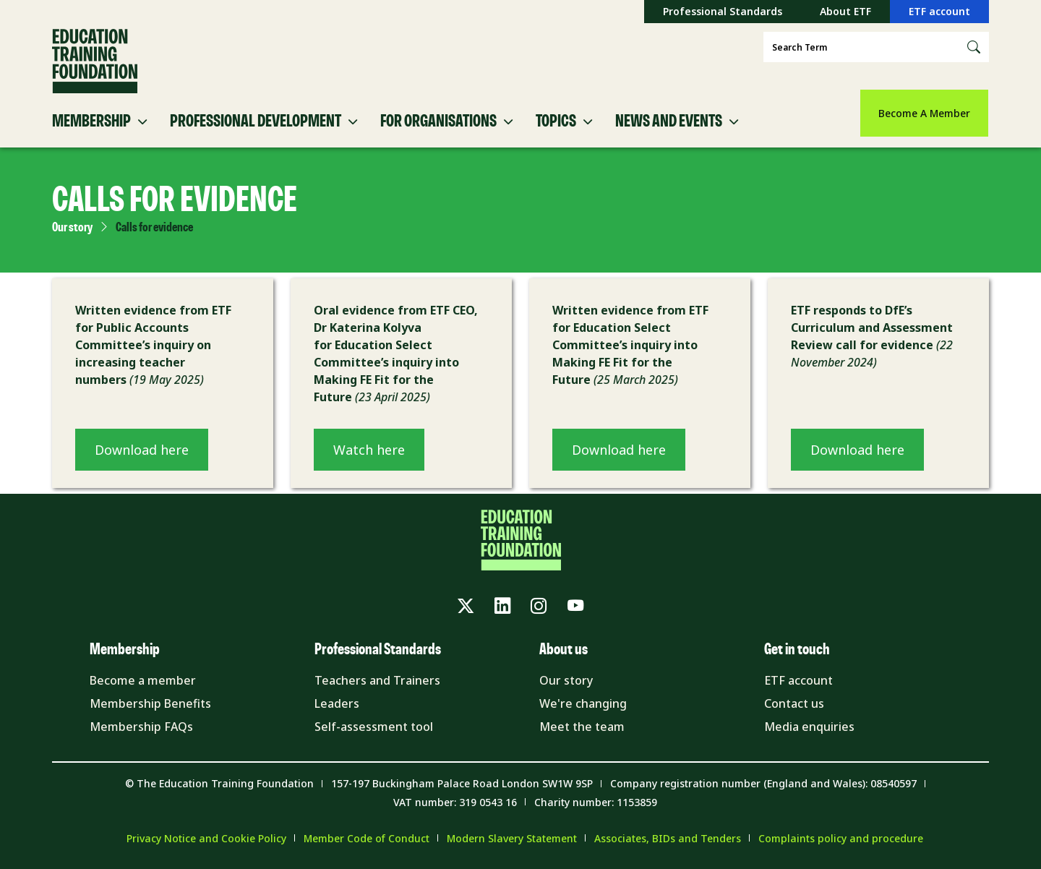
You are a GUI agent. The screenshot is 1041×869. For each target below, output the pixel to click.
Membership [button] (91, 121)
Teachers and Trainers (377, 680)
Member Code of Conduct (366, 838)
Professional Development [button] (255, 121)
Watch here (369, 449)
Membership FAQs (141, 727)
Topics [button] (556, 121)
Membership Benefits (150, 703)
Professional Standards (722, 11)
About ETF (845, 11)
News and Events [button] (668, 121)
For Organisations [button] (438, 121)
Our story (72, 227)
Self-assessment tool (373, 727)
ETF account (939, 11)
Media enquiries (809, 727)
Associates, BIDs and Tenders (667, 838)
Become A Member (924, 113)
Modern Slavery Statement (512, 838)
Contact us (794, 703)
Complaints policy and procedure (840, 838)
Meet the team (582, 727)
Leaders (336, 703)
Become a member (143, 680)
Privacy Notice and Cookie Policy (206, 838)
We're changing (583, 703)
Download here (142, 449)
